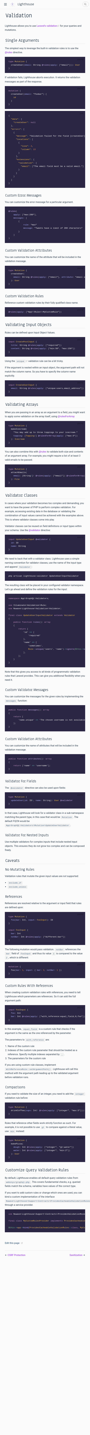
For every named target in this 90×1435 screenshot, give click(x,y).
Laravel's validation (48, 25)
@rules (8, 52)
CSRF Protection (16, 1267)
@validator (34, 536)
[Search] (85, 4)
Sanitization (76, 1267)
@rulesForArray (66, 421)
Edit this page (12, 1255)
